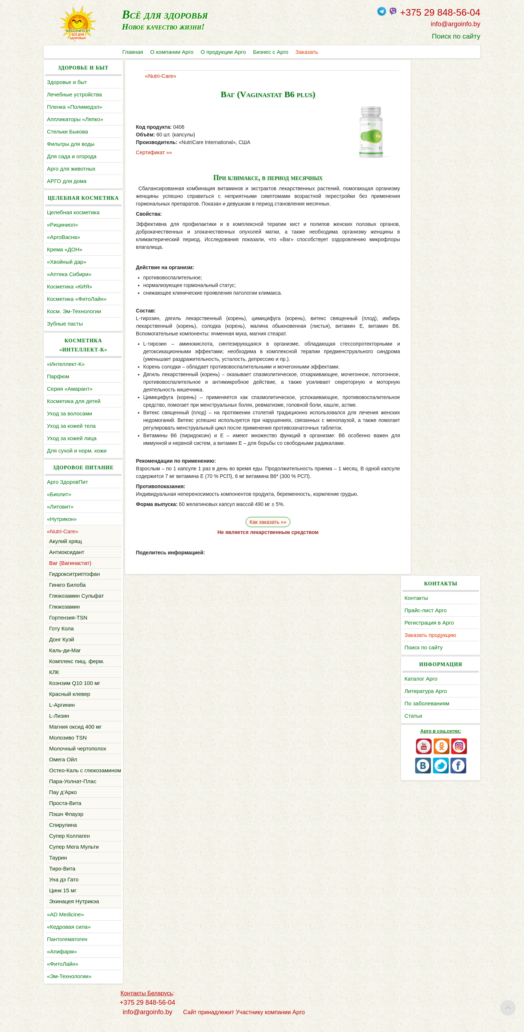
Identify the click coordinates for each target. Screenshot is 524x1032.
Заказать (307, 52)
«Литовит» (60, 506)
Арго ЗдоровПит (67, 482)
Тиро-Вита (62, 877)
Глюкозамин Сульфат (76, 596)
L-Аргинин (62, 705)
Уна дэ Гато (64, 888)
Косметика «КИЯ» (69, 286)
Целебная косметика (73, 212)
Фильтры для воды (70, 144)
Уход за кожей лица (71, 438)
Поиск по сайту (456, 36)
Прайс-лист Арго (430, 94)
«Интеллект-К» (65, 364)
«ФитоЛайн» (62, 973)
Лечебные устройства (74, 94)
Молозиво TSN (68, 737)
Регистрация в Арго (434, 107)
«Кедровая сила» (69, 936)
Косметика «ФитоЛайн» (77, 299)
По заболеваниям (431, 187)
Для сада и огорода (71, 156)
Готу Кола (61, 628)
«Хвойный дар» (66, 262)
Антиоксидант (66, 552)
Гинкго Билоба (67, 585)
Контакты (421, 82)
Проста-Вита (65, 812)
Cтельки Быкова (67, 131)
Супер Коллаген (69, 845)
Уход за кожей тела (71, 426)
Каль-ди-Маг (65, 650)
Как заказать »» (261, 522)
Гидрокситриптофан (74, 574)
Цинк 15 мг (62, 899)
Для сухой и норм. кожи (77, 450)
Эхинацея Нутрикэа (74, 910)
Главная (132, 52)
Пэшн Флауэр (66, 823)
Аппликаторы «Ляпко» (75, 119)
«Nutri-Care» (62, 531)
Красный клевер (69, 694)
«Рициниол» (62, 225)
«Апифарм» (62, 960)
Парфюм (58, 376)
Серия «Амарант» (69, 389)
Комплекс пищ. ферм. (76, 661)
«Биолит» (59, 494)
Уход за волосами (69, 413)
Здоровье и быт (67, 82)
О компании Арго (172, 52)
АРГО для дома (67, 181)
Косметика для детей (73, 401)
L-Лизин (59, 716)
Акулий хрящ (65, 541)
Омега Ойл (63, 759)
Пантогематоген (67, 948)
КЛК (54, 672)
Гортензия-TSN (68, 617)
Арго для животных (71, 169)
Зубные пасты (65, 323)
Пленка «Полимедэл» (74, 107)
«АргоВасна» (63, 237)
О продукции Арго (223, 52)
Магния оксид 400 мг (75, 727)
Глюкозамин (64, 606)
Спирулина (63, 834)
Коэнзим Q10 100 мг (74, 683)
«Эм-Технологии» (69, 985)
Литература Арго (430, 175)
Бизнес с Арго (271, 52)
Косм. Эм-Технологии (74, 311)
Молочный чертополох (77, 748)
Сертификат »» (149, 152)
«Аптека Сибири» (69, 274)
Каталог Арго (425, 163)
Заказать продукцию (435, 119)
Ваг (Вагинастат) (70, 563)
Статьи (418, 200)
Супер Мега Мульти (74, 856)
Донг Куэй (61, 639)
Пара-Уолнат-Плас (72, 790)
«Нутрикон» (62, 519)
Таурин (58, 867)
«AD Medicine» (65, 923)
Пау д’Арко (63, 801)
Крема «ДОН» (65, 249)
